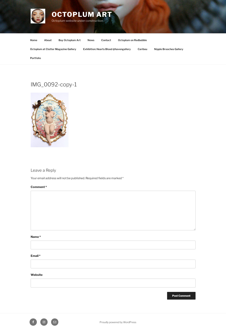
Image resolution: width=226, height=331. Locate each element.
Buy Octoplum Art (70, 40)
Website (37, 275)
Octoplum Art (82, 14)
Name (36, 237)
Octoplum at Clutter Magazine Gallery (53, 49)
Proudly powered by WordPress (118, 322)
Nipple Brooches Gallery (168, 49)
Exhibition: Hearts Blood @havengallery (107, 49)
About (48, 40)
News (91, 40)
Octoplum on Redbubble (132, 40)
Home (33, 40)
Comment (39, 187)
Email (35, 256)
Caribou (142, 49)
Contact (106, 40)
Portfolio (35, 58)
